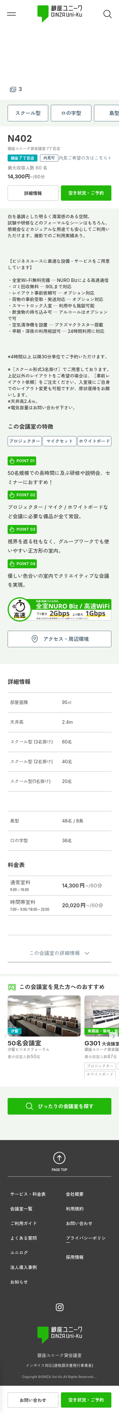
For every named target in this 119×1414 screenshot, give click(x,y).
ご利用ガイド (23, 1223)
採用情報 (75, 1257)
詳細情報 (33, 193)
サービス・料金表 (28, 1194)
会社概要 (75, 1194)
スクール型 (28, 113)
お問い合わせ (33, 1400)
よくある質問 (23, 1238)
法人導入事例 (23, 1267)
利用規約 (75, 1208)
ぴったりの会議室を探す (59, 1106)
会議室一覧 (21, 1208)
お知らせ (19, 1282)
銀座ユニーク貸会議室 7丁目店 (34, 149)
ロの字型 (71, 113)
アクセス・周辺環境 (59, 639)
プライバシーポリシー (86, 1240)
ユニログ (19, 1252)
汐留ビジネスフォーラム (29, 1049)
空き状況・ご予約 (86, 193)
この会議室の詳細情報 (59, 953)
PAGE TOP (59, 1160)
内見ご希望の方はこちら (85, 158)
